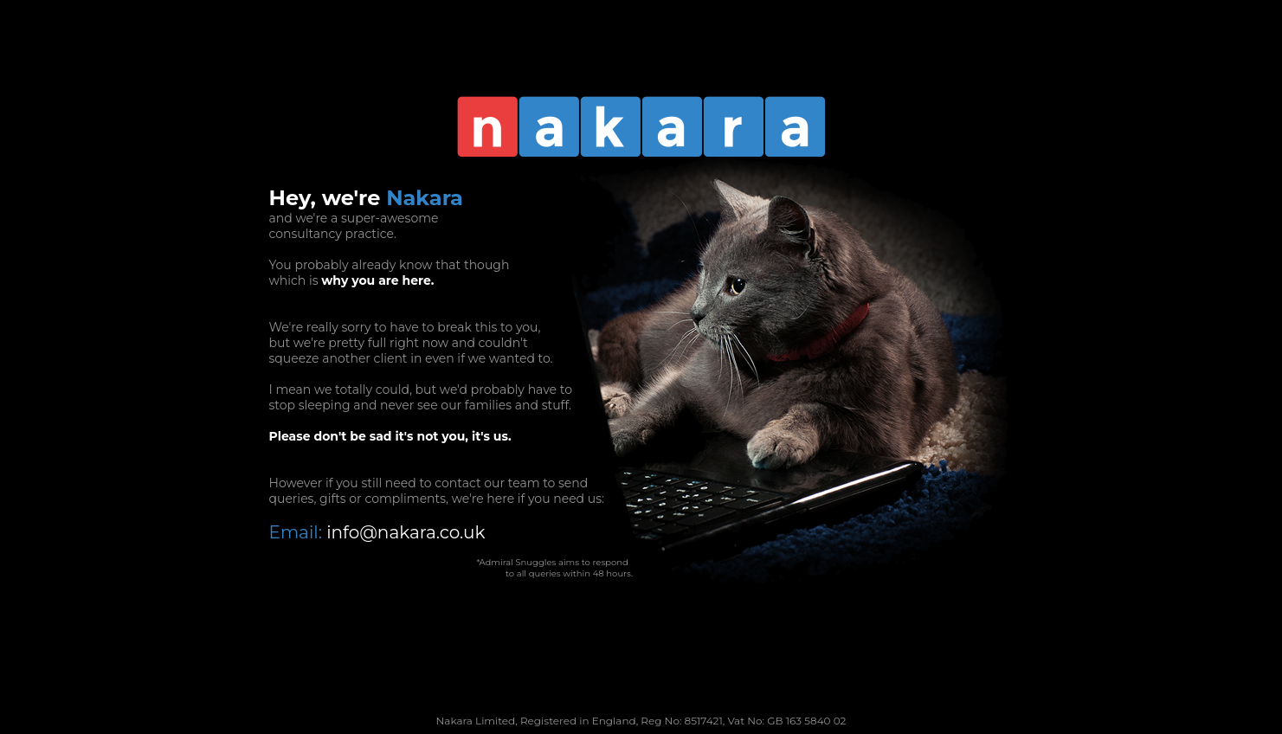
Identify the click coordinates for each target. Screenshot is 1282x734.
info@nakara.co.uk (405, 532)
